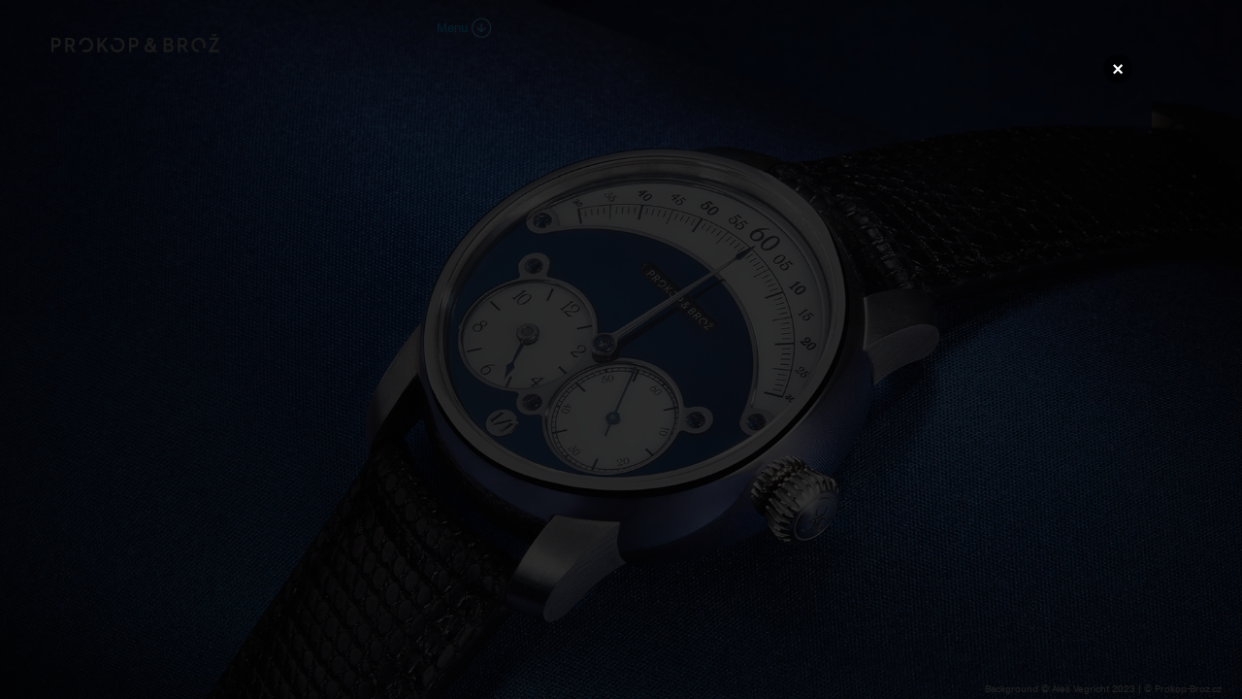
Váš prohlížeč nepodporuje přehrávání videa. (621, 348)
